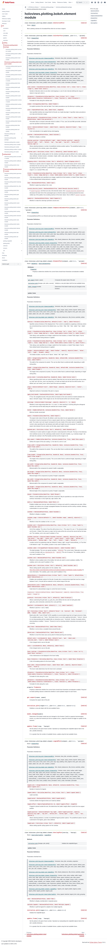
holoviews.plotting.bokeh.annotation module (14, 50)
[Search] (83, 2)
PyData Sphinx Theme (96, 942)
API (3, 25)
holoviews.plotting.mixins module (12, 144)
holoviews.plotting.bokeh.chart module (13, 58)
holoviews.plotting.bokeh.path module (13, 88)
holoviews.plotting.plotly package (10, 138)
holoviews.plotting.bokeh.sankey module (13, 105)
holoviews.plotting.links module (12, 142)
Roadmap (4, 255)
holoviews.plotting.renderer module (12, 149)
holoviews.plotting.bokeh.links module (13, 84)
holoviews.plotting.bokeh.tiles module (13, 126)
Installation (4, 260)
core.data (5, 33)
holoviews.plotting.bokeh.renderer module (14, 100)
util (4, 250)
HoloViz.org (5, 264)
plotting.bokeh (7, 154)
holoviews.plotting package (47, 7)
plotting (5, 42)
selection (5, 245)
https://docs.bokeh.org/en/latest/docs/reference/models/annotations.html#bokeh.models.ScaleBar (56, 570)
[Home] (25, 7)
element (5, 35)
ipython (5, 38)
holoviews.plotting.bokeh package (11, 46)
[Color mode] (92, 2)
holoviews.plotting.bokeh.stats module (13, 113)
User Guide (48, 2)
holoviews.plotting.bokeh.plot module (13, 92)
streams (5, 248)
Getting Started (39, 2)
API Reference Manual (33, 7)
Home (32, 2)
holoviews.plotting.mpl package (9, 134)
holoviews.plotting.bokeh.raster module (13, 96)
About (3, 257)
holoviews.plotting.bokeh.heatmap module (14, 75)
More (70, 2)
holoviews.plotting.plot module (11, 147)
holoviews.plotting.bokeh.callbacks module (13, 54)
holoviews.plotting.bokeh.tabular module (13, 122)
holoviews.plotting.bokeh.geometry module (14, 67)
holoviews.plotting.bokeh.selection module (14, 109)
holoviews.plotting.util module (11, 151)
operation (5, 40)
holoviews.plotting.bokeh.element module (14, 63)
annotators (5, 28)
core (4, 30)
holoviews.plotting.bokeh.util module (12, 130)
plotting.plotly (6, 243)
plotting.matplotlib (7, 241)
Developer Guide (6, 21)
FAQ (3, 253)
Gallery (54, 2)
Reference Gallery (62, 2)
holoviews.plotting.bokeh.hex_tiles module (14, 79)
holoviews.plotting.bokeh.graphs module (13, 71)
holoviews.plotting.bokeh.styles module (13, 117)
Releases (4, 23)
